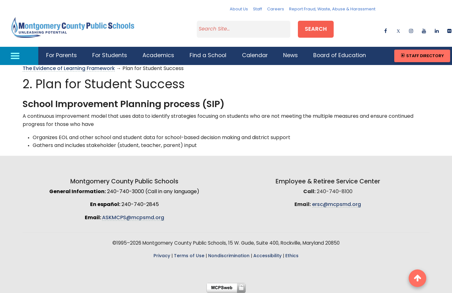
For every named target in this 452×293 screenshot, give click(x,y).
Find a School (208, 55)
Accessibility (267, 256)
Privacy (161, 256)
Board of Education (339, 55)
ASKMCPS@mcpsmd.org (133, 217)
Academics (158, 55)
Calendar (255, 55)
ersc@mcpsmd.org (336, 204)
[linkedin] (436, 30)
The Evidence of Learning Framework (69, 68)
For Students (109, 55)
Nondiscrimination (229, 256)
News (290, 55)
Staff (257, 9)
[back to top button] (417, 278)
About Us (239, 9)
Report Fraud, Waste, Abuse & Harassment (332, 9)
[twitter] (398, 30)
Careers (275, 9)
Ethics (292, 256)
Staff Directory (422, 56)
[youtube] (423, 30)
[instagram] (411, 30)
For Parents (61, 55)
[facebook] (385, 30)
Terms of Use (189, 256)
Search (316, 29)
